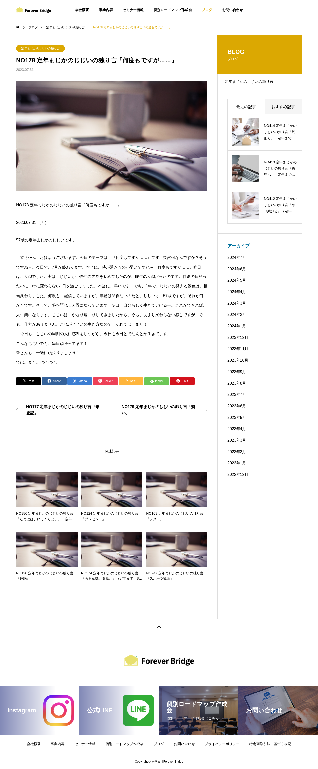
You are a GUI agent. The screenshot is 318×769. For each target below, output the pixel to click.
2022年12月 (237, 477)
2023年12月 (237, 340)
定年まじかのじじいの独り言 (40, 48)
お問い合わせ (232, 10)
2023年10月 (237, 363)
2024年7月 (236, 260)
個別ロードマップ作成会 (173, 10)
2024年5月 (236, 283)
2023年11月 (237, 351)
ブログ (207, 10)
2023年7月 (236, 397)
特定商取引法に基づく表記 (270, 744)
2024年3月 (236, 306)
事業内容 (106, 10)
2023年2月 (236, 454)
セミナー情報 (133, 10)
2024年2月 (236, 317)
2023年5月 (236, 420)
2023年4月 (236, 431)
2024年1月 (236, 328)
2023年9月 (236, 374)
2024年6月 (236, 271)
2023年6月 (236, 408)
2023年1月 (236, 465)
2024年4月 (236, 294)
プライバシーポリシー (222, 744)
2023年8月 (236, 386)
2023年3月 (236, 443)
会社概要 (82, 10)
